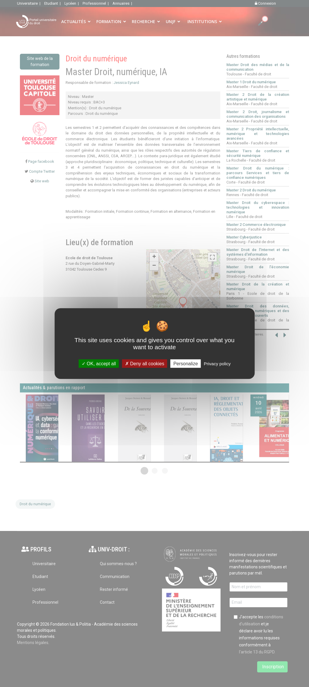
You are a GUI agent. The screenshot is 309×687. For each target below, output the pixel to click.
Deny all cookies (144, 363)
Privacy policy (217, 363)
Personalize (185, 363)
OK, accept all (99, 363)
